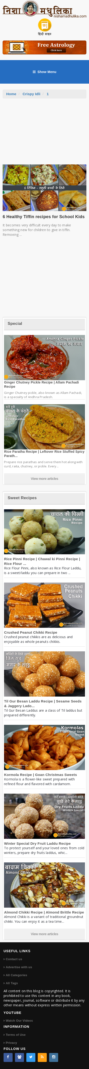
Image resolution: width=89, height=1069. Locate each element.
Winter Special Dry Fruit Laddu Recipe (37, 843)
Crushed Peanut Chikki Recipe (30, 632)
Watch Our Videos (19, 1020)
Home (11, 94)
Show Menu (44, 72)
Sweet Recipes (22, 498)
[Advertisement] (44, 133)
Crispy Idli (31, 94)
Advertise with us (19, 967)
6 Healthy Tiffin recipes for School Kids (44, 216)
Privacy (11, 1043)
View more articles (44, 479)
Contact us (14, 959)
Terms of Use (16, 1034)
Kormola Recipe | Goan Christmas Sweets (40, 775)
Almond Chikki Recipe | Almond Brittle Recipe (44, 912)
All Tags (12, 983)
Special (15, 323)
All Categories (16, 975)
